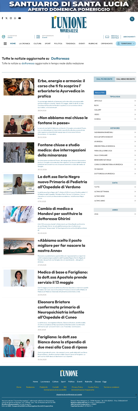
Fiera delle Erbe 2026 (103, 151)
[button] (5, 43)
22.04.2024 (42, 295)
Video (96, 114)
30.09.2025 (42, 233)
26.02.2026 (42, 137)
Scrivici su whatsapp (16, 18)
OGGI (10, 37)
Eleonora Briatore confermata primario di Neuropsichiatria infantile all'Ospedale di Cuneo (61, 309)
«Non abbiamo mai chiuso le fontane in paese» (63, 120)
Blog (96, 105)
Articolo (98, 101)
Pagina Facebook (3, 18)
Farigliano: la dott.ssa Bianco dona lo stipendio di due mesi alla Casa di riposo (62, 342)
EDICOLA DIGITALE (112, 37)
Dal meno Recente (126, 79)
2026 (96, 214)
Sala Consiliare (100, 155)
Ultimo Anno (99, 201)
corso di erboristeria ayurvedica (108, 164)
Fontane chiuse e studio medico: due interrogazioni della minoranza (62, 150)
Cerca (132, 19)
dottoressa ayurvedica (104, 174)
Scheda (97, 119)
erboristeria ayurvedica (104, 146)
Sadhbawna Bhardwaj (103, 132)
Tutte (96, 187)
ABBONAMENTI (129, 37)
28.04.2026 (42, 110)
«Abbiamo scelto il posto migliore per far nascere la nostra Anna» (61, 245)
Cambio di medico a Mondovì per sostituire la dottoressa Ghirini (60, 213)
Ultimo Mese (99, 196)
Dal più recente (104, 79)
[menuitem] (13, 43)
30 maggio (98, 169)
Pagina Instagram (12, 18)
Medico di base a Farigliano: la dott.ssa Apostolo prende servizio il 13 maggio (63, 277)
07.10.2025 (42, 201)
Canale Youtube (19, 18)
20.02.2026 (42, 169)
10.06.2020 (42, 359)
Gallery (97, 110)
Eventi (44, 37)
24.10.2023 (42, 330)
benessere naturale (102, 160)
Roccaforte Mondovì (103, 137)
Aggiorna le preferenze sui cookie (69, 394)
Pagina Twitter (7, 18)
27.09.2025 (42, 265)
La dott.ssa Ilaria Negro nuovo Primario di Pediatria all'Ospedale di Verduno (62, 181)
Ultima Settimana (101, 191)
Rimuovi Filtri (100, 93)
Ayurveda (98, 141)
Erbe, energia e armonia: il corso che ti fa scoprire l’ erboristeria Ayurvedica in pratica (61, 88)
